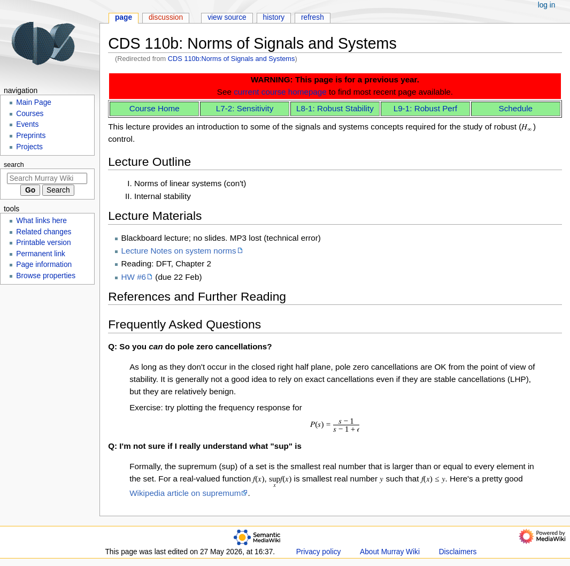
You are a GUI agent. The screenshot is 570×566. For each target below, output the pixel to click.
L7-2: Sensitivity (245, 108)
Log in (547, 5)
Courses (29, 114)
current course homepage (280, 91)
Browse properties (45, 276)
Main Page (33, 102)
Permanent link (40, 254)
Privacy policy (318, 552)
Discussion (166, 17)
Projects (29, 147)
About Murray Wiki (390, 552)
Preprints (30, 136)
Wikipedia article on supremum (185, 493)
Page (123, 17)
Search (14, 165)
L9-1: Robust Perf (425, 108)
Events (27, 124)
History (274, 17)
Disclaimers (458, 552)
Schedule (516, 108)
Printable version (43, 243)
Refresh (312, 17)
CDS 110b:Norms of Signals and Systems (231, 59)
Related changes (43, 232)
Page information (44, 265)
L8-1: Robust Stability (335, 108)
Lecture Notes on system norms (178, 250)
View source (227, 17)
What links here (41, 221)
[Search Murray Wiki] (47, 178)
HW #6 (134, 276)
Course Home (154, 108)
